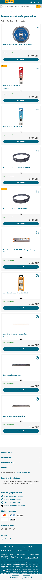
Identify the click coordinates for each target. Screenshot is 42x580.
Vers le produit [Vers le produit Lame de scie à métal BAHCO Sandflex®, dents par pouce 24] (21, 267)
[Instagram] (14, 529)
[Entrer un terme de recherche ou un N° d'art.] (18, 6)
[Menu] (2, 2)
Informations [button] (21, 458)
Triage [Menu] (27, 577)
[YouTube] (6, 529)
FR (10, 539)
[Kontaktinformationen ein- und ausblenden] (3, 570)
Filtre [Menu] (15, 577)
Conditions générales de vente (10, 547)
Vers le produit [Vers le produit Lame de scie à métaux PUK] (21, 100)
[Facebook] (2, 529)
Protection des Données (8, 551)
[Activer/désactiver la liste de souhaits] (37, 27)
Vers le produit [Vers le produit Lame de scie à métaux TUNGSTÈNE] (21, 431)
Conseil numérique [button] (21, 463)
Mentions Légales (27, 547)
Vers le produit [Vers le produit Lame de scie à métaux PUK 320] (21, 141)
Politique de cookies (24, 551)
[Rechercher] (38, 6)
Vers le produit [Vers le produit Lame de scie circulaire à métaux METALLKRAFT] (21, 59)
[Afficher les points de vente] (21, 50)
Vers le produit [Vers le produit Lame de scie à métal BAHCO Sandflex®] (21, 349)
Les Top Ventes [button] (21, 453)
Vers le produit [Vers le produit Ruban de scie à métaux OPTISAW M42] (21, 224)
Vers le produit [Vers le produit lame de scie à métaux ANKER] (21, 390)
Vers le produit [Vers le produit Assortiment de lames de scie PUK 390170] (21, 308)
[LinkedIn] (10, 529)
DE (5, 539)
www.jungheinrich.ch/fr (31, 558)
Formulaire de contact (23, 472)
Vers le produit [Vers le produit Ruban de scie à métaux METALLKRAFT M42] (21, 183)
